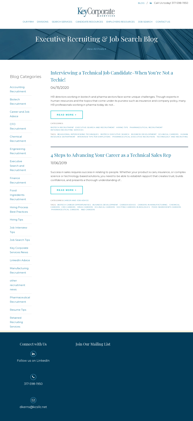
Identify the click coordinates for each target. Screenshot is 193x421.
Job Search (145, 21)
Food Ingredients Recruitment (18, 195)
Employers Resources (120, 21)
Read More (67, 115)
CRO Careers (68, 207)
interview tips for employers (93, 137)
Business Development (144, 134)
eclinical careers (169, 134)
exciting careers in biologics (133, 207)
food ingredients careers (166, 207)
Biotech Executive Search (115, 134)
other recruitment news (17, 285)
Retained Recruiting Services (67, 130)
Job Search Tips (20, 240)
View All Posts (96, 48)
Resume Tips (18, 309)
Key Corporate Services (96, 12)
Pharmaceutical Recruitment (146, 127)
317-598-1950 (33, 380)
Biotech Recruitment (62, 127)
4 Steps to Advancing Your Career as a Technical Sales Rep (111, 155)
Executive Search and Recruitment (95, 127)
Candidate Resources (89, 21)
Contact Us (163, 21)
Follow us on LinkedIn (33, 356)
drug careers (85, 207)
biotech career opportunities (74, 205)
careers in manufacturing (153, 205)
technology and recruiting (172, 137)
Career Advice (128, 205)
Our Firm (28, 21)
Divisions (42, 21)
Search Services (62, 21)
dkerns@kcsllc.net (33, 403)
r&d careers (88, 209)
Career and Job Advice (76, 200)
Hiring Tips (122, 127)
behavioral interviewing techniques (78, 134)
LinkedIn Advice (20, 260)
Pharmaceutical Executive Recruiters (133, 137)
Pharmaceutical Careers (65, 209)
